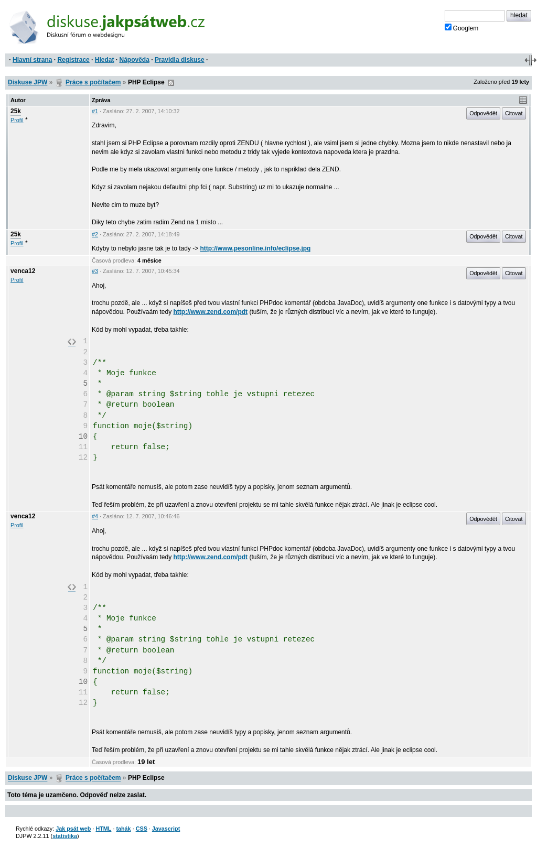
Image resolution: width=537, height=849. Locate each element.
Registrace (73, 59)
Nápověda (134, 59)
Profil (17, 120)
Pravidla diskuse (180, 59)
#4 (95, 516)
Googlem (462, 28)
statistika (64, 836)
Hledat (104, 59)
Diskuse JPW (27, 82)
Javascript (166, 828)
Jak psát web (73, 828)
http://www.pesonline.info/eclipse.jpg (255, 248)
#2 (95, 234)
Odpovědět (483, 113)
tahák (123, 828)
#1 (95, 111)
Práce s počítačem (93, 82)
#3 (95, 271)
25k (15, 111)
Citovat (514, 113)
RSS (171, 83)
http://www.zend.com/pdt (211, 311)
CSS (141, 828)
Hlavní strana (32, 59)
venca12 (22, 271)
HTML (103, 828)
